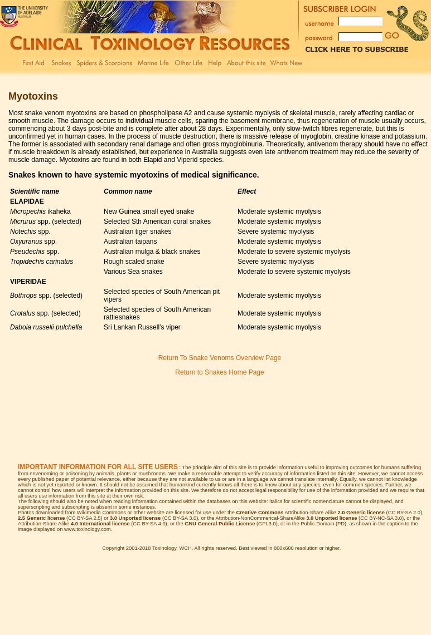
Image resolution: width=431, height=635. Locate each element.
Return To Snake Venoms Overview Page (220, 358)
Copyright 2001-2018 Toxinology (139, 548)
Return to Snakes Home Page (219, 372)
